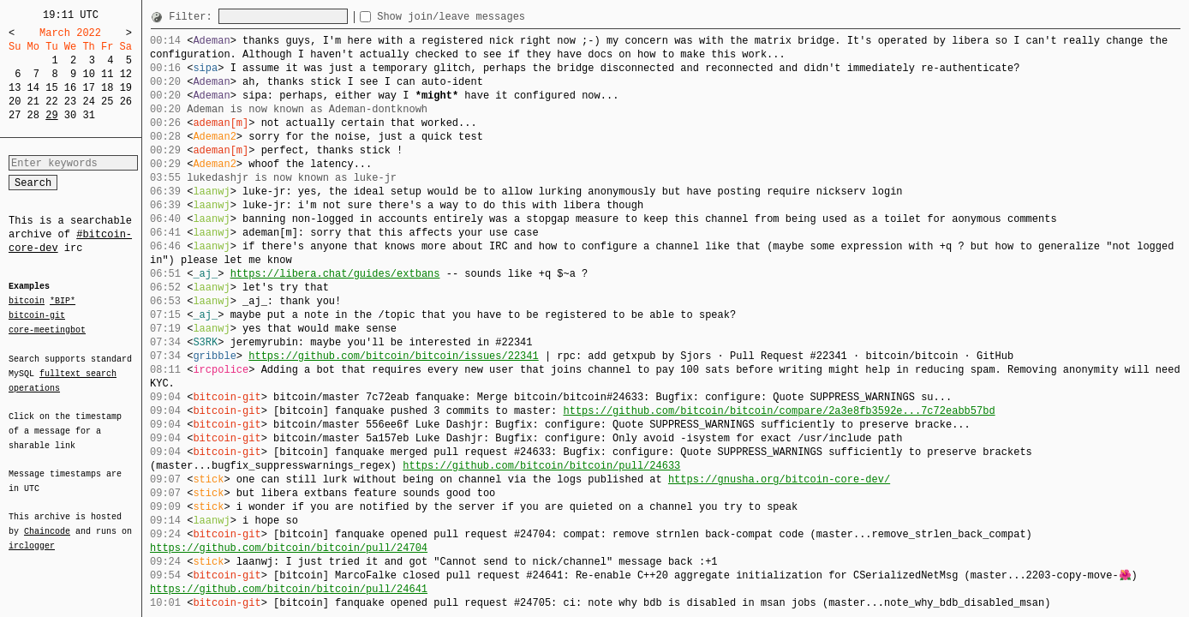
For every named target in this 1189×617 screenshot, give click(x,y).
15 (51, 88)
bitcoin (27, 302)
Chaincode (47, 521)
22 (51, 101)
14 (33, 88)
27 (15, 115)
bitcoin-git (37, 315)
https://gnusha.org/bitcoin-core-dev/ (779, 479)
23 (70, 101)
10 (88, 74)
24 (88, 101)
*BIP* (62, 302)
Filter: (193, 16)
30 (70, 115)
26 (126, 101)
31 (88, 115)
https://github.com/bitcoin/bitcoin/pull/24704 (288, 548)
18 (107, 88)
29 (51, 115)
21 (33, 101)
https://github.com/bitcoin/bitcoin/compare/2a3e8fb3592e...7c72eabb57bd (779, 411)
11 (107, 74)
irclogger (32, 535)
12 (126, 74)
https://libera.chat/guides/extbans (335, 274)
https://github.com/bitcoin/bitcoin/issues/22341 (393, 356)
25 (107, 101)
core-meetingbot (47, 329)
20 (15, 101)
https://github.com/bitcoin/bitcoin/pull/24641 (288, 589)
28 (33, 115)
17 (88, 88)
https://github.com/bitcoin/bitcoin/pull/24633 (541, 465)
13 (15, 88)
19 (126, 88)
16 (70, 88)
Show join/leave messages (482, 16)
